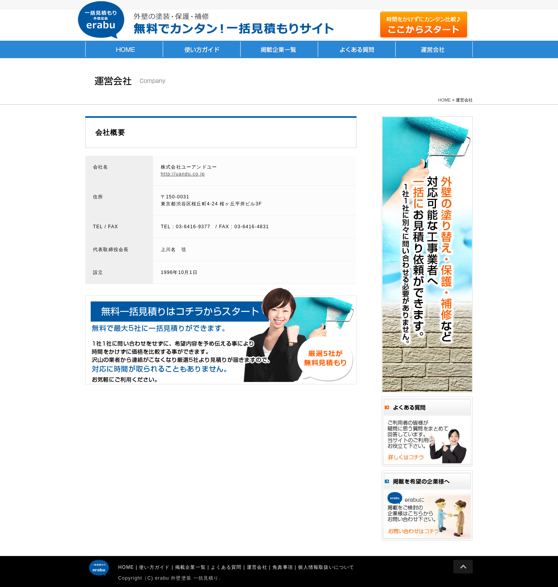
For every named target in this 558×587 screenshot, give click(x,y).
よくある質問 (356, 49)
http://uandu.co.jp (183, 174)
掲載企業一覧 (279, 49)
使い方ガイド (201, 49)
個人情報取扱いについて (326, 567)
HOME (124, 49)
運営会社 (434, 49)
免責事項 (282, 567)
